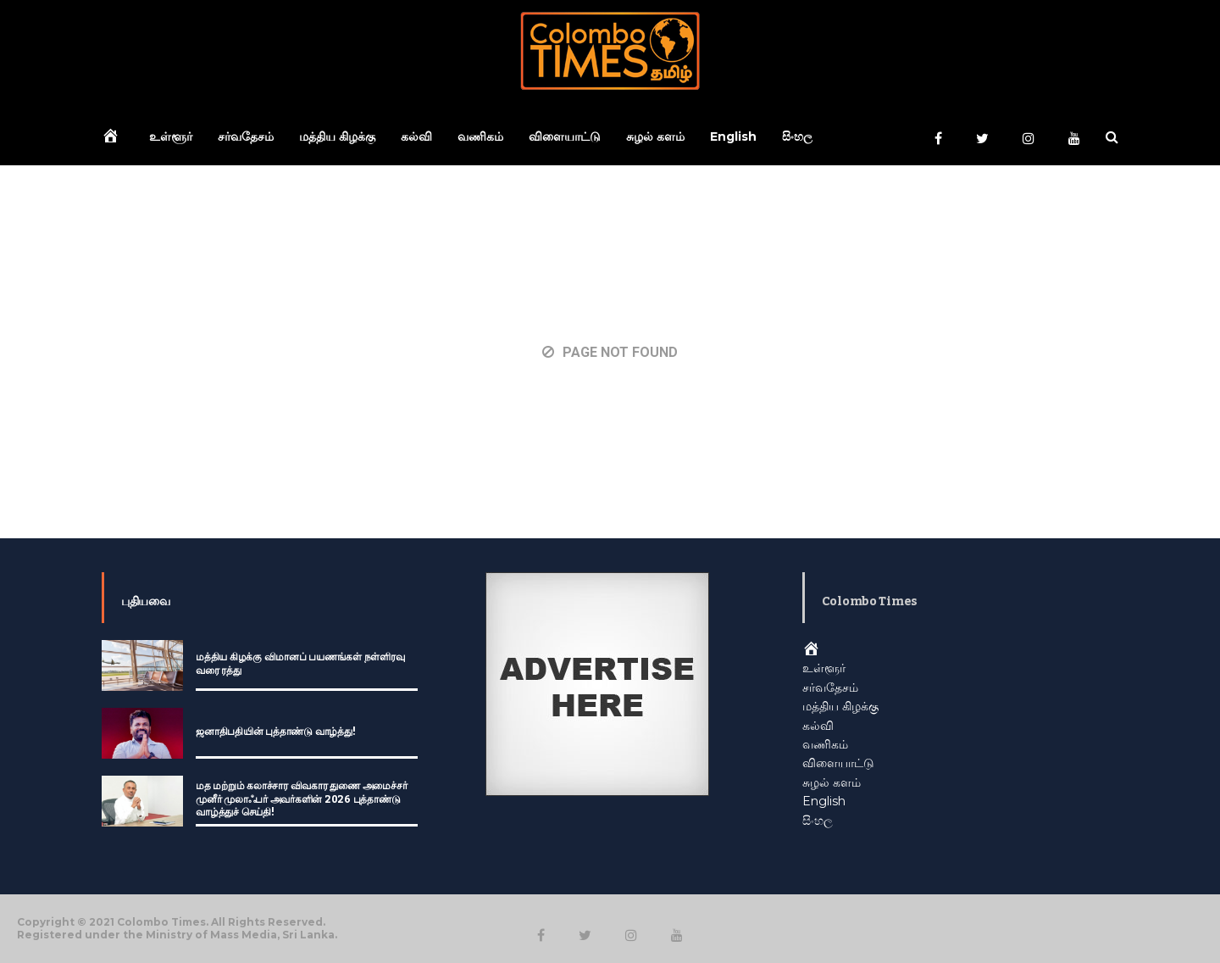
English (733, 136)
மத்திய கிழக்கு (337, 136)
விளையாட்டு (565, 136)
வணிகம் (480, 136)
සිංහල (797, 136)
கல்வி (416, 136)
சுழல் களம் (655, 136)
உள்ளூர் (170, 136)
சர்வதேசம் (246, 136)
